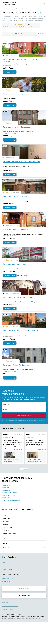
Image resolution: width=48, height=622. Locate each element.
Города (18, 8)
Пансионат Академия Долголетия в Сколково (20, 330)
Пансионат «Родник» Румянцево (15, 196)
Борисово (6, 530)
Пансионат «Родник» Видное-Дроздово (18, 297)
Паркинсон (6, 487)
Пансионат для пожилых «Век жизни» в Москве (21, 162)
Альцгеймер (7, 485)
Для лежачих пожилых (10, 492)
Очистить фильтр (6, 37)
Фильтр (20, 33)
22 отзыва (15, 260)
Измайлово (6, 518)
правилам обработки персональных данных (33, 420)
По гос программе (9, 495)
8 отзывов (15, 225)
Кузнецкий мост (8, 527)
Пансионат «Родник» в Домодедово (17, 127)
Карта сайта (5, 602)
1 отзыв (15, 123)
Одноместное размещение (11, 500)
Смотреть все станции (10, 533)
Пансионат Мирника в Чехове (14, 264)
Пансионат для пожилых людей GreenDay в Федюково (20, 60)
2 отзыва (15, 55)
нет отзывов (16, 192)
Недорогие (6, 497)
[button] (21, 469)
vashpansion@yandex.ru (8, 578)
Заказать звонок (6, 581)
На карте (42, 33)
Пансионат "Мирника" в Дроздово (16, 365)
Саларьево (6, 521)
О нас (3, 562)
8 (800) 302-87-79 (6, 574)
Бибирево (6, 524)
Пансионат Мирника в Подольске (16, 94)
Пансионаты (11, 8)
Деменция (6, 490)
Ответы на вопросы (7, 569)
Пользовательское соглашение (10, 605)
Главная (4, 8)
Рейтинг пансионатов (7, 609)
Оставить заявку (10, 72)
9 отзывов (15, 326)
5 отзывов (15, 90)
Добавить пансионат (24, 595)
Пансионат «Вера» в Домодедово (16, 229)
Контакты (4, 566)
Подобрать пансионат (24, 415)
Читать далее (18, 449)
